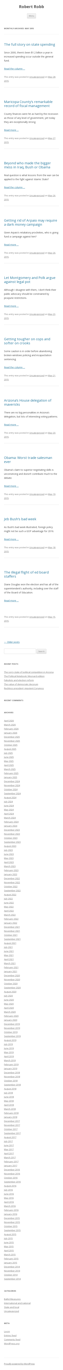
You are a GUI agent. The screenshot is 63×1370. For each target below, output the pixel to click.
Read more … (11, 130)
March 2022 (10, 914)
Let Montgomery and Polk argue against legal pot (29, 279)
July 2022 (8, 898)
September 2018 (12, 1084)
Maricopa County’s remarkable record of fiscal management (28, 103)
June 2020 (9, 999)
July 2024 (8, 801)
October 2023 (10, 837)
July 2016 (8, 1189)
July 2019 (8, 1044)
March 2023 (10, 866)
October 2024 (10, 789)
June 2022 (9, 902)
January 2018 (10, 1117)
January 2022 (10, 922)
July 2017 (8, 1141)
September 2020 (12, 987)
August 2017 (10, 1137)
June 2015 (9, 1242)
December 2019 (12, 1024)
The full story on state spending (29, 44)
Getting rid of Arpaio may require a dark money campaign (30, 222)
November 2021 (12, 930)
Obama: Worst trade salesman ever (28, 459)
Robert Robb (31, 6)
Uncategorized (36, 76)
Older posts (12, 642)
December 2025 (12, 736)
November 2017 (12, 1125)
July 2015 (8, 1238)
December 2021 (12, 926)
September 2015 (12, 1230)
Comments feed (12, 1339)
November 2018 (12, 1076)
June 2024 (9, 805)
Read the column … (14, 68)
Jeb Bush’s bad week (20, 519)
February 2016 (11, 1210)
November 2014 (12, 1270)
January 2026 (10, 732)
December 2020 (12, 975)
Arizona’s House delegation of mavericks (27, 402)
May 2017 (9, 1149)
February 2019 (11, 1064)
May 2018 (9, 1100)
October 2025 (10, 744)
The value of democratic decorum (21, 684)
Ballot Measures (12, 1299)
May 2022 (9, 906)
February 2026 (11, 728)
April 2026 (9, 720)
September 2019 (12, 1036)
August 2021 (10, 943)
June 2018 (9, 1096)
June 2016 (9, 1193)
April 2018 (9, 1104)
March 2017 (10, 1157)
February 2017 (11, 1161)
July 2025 (8, 753)
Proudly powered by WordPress (19, 1363)
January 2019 (10, 1068)
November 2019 (12, 1028)
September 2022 (12, 890)
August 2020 (10, 991)
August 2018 (10, 1088)
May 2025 (9, 761)
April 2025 (9, 765)
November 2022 (12, 882)
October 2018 (10, 1080)
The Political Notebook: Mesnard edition (24, 676)
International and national (17, 1303)
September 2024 (12, 793)
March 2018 (10, 1108)
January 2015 (10, 1262)
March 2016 (10, 1206)
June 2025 (9, 757)
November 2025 (12, 740)
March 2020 (10, 1011)
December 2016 (12, 1169)
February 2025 (11, 773)
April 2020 (9, 1007)
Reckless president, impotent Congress (24, 688)
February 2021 (11, 967)
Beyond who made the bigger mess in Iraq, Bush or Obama (27, 165)
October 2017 (10, 1129)
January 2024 (10, 825)
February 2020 (11, 1015)
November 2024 (12, 785)
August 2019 (10, 1040)
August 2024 (10, 797)
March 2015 (10, 1254)
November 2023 (12, 833)
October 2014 (10, 1274)
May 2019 (9, 1052)
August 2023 (10, 846)
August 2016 (10, 1185)
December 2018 (12, 1072)
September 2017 (12, 1133)
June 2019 (9, 1048)
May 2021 (9, 955)
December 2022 (12, 878)
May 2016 (9, 1197)
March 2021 (10, 963)
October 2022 (10, 886)
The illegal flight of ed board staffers (26, 574)
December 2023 (12, 829)
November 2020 (12, 979)
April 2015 (9, 1250)
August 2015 (10, 1234)
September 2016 (12, 1181)
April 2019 (9, 1056)
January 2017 (10, 1165)
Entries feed (10, 1335)
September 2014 (12, 1278)
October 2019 (10, 1032)
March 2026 (10, 724)
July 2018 (8, 1092)
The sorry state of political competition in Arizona (29, 672)
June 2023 (9, 854)
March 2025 (10, 769)
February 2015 (11, 1258)
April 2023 (9, 862)
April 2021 (9, 959)
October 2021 (10, 935)
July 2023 (8, 850)
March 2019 (10, 1060)
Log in (7, 1331)
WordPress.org (11, 1343)
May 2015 (9, 1246)
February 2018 (11, 1113)
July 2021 (8, 947)
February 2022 (11, 918)
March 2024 (10, 817)
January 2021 (10, 971)
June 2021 (9, 951)
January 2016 (10, 1214)
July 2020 (8, 995)
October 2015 (10, 1226)
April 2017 (9, 1153)
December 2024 (12, 781)
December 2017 (12, 1121)
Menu (31, 15)
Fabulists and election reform (19, 680)
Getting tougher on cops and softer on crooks (27, 341)
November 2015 (12, 1222)
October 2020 (10, 983)
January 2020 (10, 1019)
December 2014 (12, 1266)
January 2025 (10, 777)
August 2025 (10, 748)
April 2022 (9, 910)
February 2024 (11, 821)
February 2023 (11, 870)
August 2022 (10, 894)
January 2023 (10, 874)
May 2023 (9, 858)
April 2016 (9, 1201)
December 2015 (12, 1218)
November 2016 (12, 1173)
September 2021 (12, 939)
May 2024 (9, 809)
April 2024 (9, 813)
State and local (11, 1307)
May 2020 (9, 1003)
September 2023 (12, 842)
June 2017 (9, 1145)
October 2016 (10, 1177)
